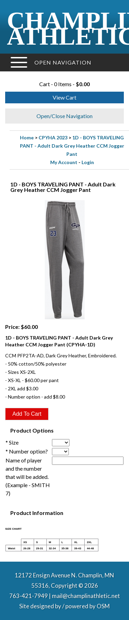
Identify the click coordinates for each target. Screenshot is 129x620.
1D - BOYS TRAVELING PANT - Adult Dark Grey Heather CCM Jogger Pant (72, 146)
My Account (63, 162)
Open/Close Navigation (64, 116)
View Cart (64, 97)
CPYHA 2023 (53, 137)
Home (27, 137)
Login (88, 162)
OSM (103, 606)
